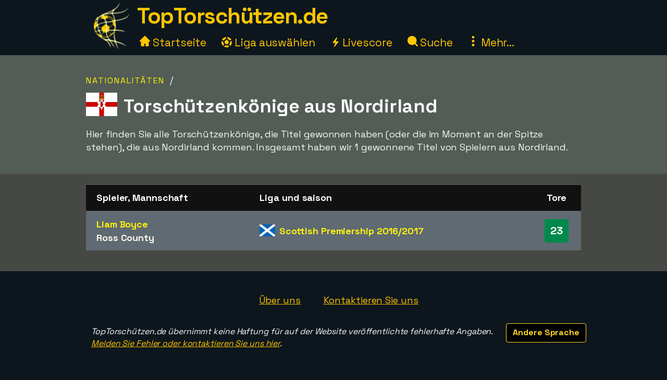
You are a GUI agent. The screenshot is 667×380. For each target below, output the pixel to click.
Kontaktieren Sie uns (371, 300)
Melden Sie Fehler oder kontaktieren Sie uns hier (185, 343)
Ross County (125, 238)
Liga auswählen (268, 42)
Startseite (173, 42)
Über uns (279, 300)
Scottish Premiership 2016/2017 (351, 231)
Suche (430, 42)
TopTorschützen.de (232, 16)
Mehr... (491, 42)
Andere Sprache (546, 332)
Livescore (361, 42)
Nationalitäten (125, 80)
